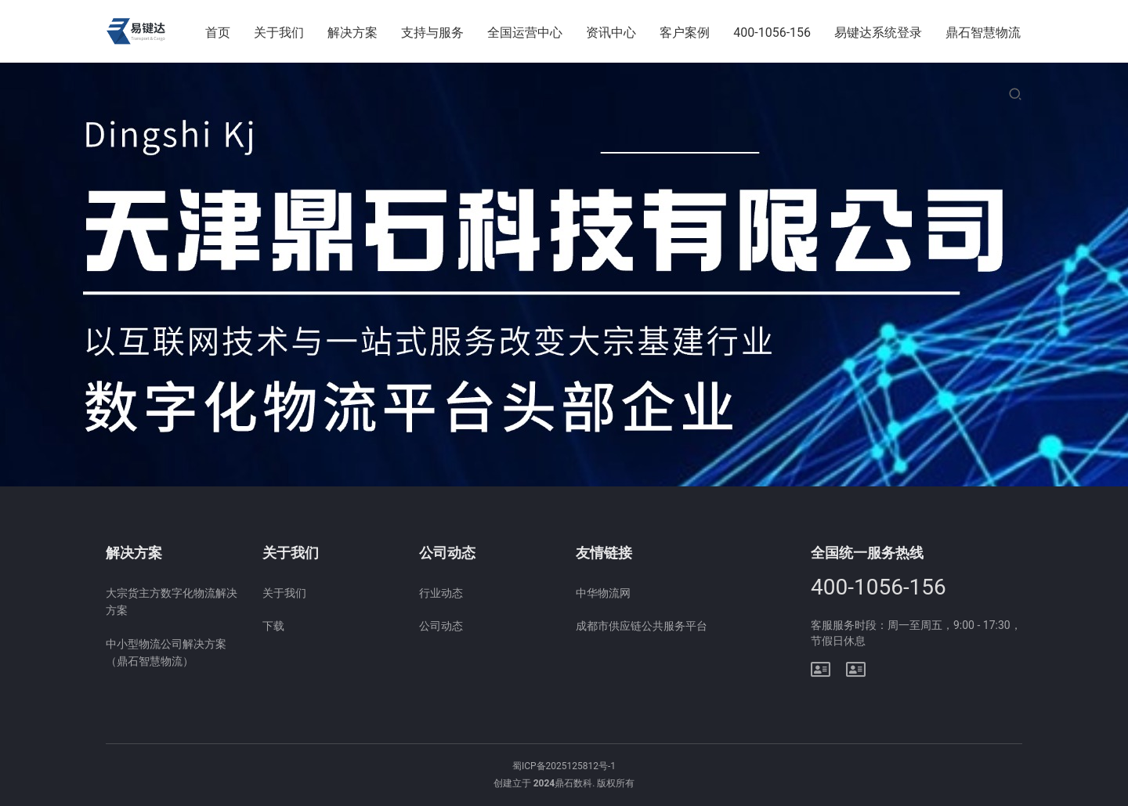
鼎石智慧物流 (983, 32)
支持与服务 (433, 32)
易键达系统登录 (878, 32)
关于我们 (280, 32)
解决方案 (353, 32)
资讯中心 (612, 32)
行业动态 (441, 593)
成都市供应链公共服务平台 (641, 626)
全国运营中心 (525, 32)
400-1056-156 (773, 32)
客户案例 (685, 32)
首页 (218, 32)
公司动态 (441, 626)
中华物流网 (603, 593)
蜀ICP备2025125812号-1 (564, 766)
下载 (273, 626)
